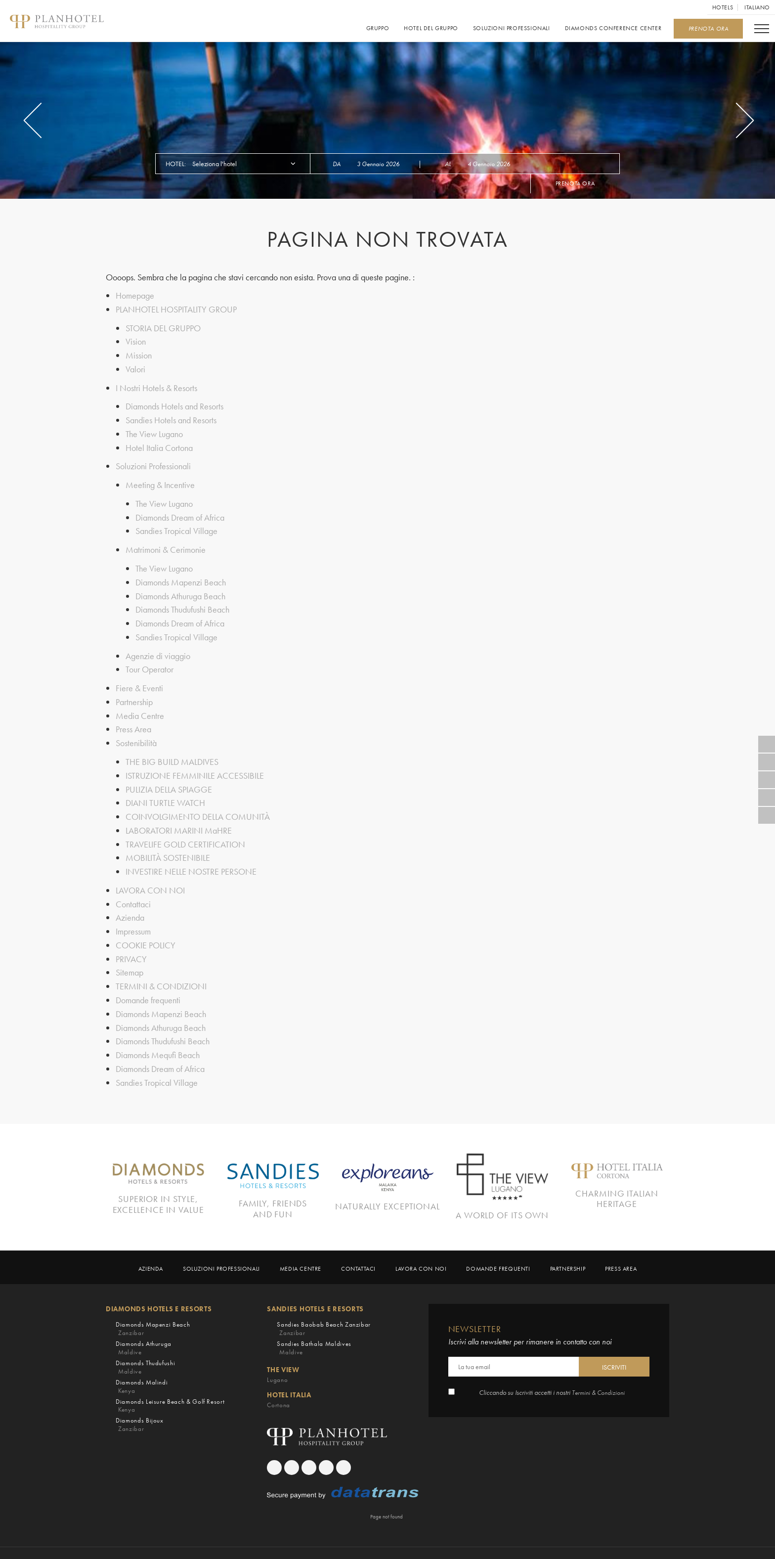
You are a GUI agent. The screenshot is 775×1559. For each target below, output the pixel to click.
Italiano (757, 7)
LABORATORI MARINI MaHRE (179, 817)
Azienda (130, 902)
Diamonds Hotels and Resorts (174, 403)
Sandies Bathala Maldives (314, 1327)
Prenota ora (575, 183)
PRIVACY (131, 942)
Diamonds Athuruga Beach (180, 588)
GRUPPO (377, 28)
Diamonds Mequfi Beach (158, 1035)
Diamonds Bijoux (140, 1404)
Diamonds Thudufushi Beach (182, 602)
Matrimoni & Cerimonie (166, 543)
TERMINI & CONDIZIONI (161, 969)
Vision (136, 340)
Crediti (503, 1542)
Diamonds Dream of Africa (179, 512)
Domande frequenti (148, 982)
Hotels (722, 7)
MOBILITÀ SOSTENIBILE (168, 843)
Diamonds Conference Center (612, 28)
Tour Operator (149, 660)
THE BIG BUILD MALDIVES (172, 750)
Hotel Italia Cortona (159, 443)
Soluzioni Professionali (511, 28)
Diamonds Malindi (142, 1366)
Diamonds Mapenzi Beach (180, 575)
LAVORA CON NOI (150, 875)
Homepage (135, 295)
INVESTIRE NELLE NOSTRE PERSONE (191, 857)
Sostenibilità (136, 732)
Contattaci (133, 888)
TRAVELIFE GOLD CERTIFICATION (185, 830)
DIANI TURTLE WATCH (165, 790)
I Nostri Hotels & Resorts (156, 385)
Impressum (133, 915)
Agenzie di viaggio (158, 647)
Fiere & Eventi (139, 678)
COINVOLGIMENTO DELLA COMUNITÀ (198, 803)
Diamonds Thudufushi (145, 1346)
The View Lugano (154, 430)
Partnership (134, 692)
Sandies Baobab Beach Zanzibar (324, 1308)
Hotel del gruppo (431, 28)
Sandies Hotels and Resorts (171, 417)
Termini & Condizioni (598, 1372)
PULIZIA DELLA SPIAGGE (169, 777)
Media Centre (140, 705)
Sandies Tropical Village (176, 525)
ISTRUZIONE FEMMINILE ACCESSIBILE (195, 763)
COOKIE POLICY (145, 929)
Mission (139, 353)
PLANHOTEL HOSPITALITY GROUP (176, 308)
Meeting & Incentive (160, 480)
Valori (135, 367)
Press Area (133, 718)
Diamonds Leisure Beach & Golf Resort (170, 1385)
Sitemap (129, 955)
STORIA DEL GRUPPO (163, 327)
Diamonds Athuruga (144, 1327)
